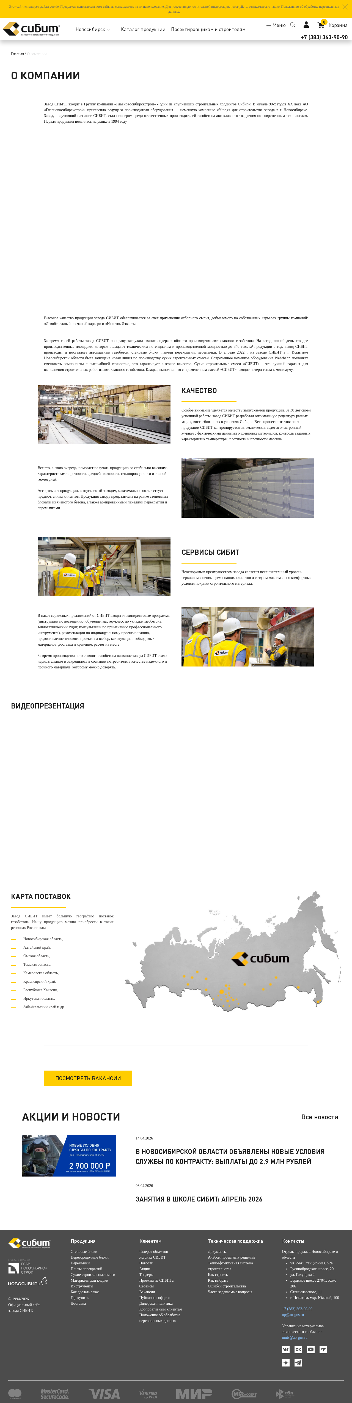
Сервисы (146, 1286)
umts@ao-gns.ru (295, 1337)
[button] (345, 7)
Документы (217, 1252)
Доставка (78, 1303)
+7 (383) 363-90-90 (324, 37)
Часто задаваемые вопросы (230, 1292)
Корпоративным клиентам (160, 1309)
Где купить (80, 1298)
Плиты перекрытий (86, 1269)
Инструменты (82, 1286)
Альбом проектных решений (231, 1257)
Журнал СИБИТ (152, 1257)
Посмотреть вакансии (88, 1078)
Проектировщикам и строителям (208, 29)
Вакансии (147, 1292)
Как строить (218, 1275)
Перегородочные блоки (90, 1257)
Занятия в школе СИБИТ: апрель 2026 (199, 1199)
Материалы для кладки (89, 1280)
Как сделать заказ (85, 1292)
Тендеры (146, 1275)
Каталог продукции (143, 29)
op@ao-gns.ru (293, 1315)
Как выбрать (218, 1280)
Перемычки (80, 1263)
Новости (146, 1263)
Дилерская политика (156, 1303)
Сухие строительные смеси (93, 1275)
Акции (144, 1269)
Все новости (319, 1117)
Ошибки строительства (227, 1286)
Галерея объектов (153, 1252)
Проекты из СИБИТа (156, 1280)
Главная (17, 54)
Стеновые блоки (84, 1252)
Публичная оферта (154, 1298)
